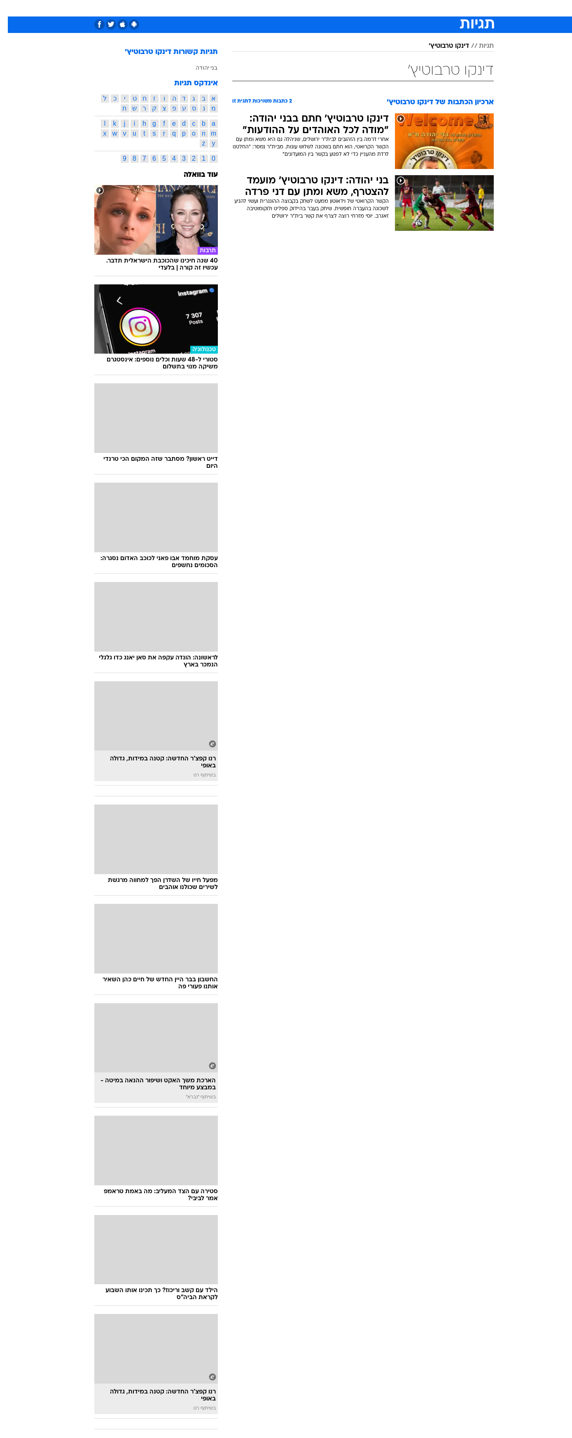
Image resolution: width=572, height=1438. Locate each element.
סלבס (335, 8)
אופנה (176, 8)
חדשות (447, 8)
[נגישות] (11, 8)
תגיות (478, 46)
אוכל (291, 8)
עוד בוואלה (193, 174)
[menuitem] (442, 8)
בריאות (265, 8)
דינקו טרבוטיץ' (441, 46)
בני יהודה (199, 67)
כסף (312, 8)
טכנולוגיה (206, 8)
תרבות (361, 8)
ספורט (419, 8)
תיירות (237, 8)
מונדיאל (391, 8)
